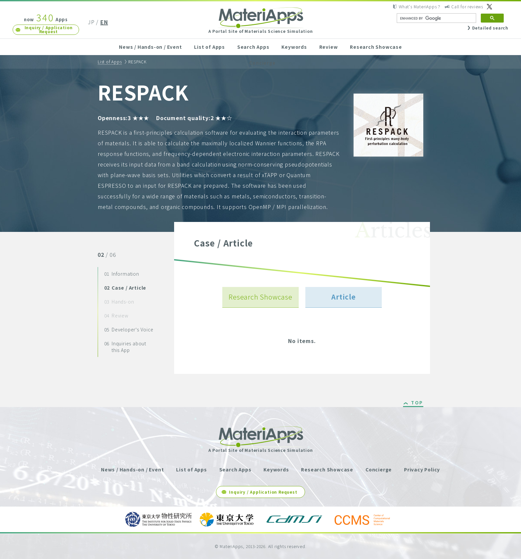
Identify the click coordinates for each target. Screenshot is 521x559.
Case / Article (125, 287)
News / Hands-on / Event (150, 46)
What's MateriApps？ (420, 6)
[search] (435, 18)
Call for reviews (467, 6)
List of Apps (209, 46)
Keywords (294, 46)
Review (328, 46)
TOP (417, 403)
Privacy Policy (422, 469)
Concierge (262, 62)
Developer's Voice (129, 329)
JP (91, 22)
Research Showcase (376, 46)
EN (104, 22)
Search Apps (253, 46)
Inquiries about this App (125, 346)
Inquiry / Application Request (49, 29)
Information (121, 273)
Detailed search (490, 28)
